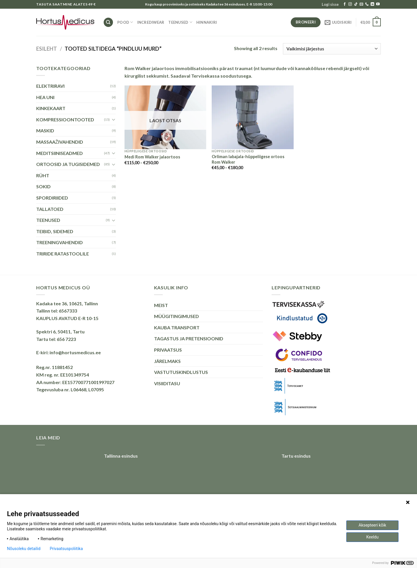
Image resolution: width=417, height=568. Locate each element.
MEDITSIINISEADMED (59, 153)
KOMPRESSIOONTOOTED (65, 119)
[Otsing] (108, 22)
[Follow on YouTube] (378, 4)
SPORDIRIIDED (52, 197)
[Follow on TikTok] (356, 4)
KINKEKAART (50, 108)
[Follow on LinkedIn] (372, 4)
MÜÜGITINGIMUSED (176, 316)
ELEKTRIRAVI (50, 86)
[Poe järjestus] (332, 48)
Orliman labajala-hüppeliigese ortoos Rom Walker (248, 159)
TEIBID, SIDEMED (54, 231)
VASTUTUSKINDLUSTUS (181, 372)
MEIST (161, 305)
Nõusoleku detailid (24, 548)
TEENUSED (180, 22)
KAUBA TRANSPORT (177, 327)
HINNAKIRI (206, 22)
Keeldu (372, 537)
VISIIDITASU (167, 383)
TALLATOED (49, 209)
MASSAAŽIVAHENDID (59, 142)
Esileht (46, 48)
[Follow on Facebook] (344, 4)
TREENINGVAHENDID (59, 242)
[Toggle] (113, 119)
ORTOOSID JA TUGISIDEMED (68, 164)
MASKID (45, 130)
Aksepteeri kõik (372, 525)
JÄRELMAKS (167, 361)
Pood (125, 22)
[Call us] (367, 4)
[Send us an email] (361, 4)
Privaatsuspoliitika (66, 548)
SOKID (43, 186)
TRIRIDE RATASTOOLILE (62, 253)
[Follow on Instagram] (350, 4)
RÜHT (42, 175)
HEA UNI (45, 97)
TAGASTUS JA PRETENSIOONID (188, 338)
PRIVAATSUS (168, 350)
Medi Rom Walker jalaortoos (152, 156)
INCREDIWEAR (150, 22)
